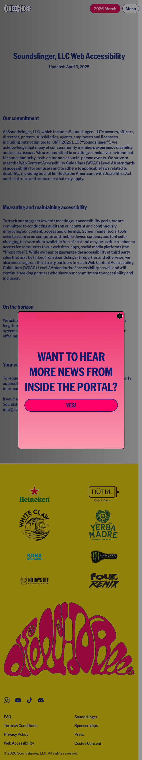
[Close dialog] (120, 316)
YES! (71, 405)
